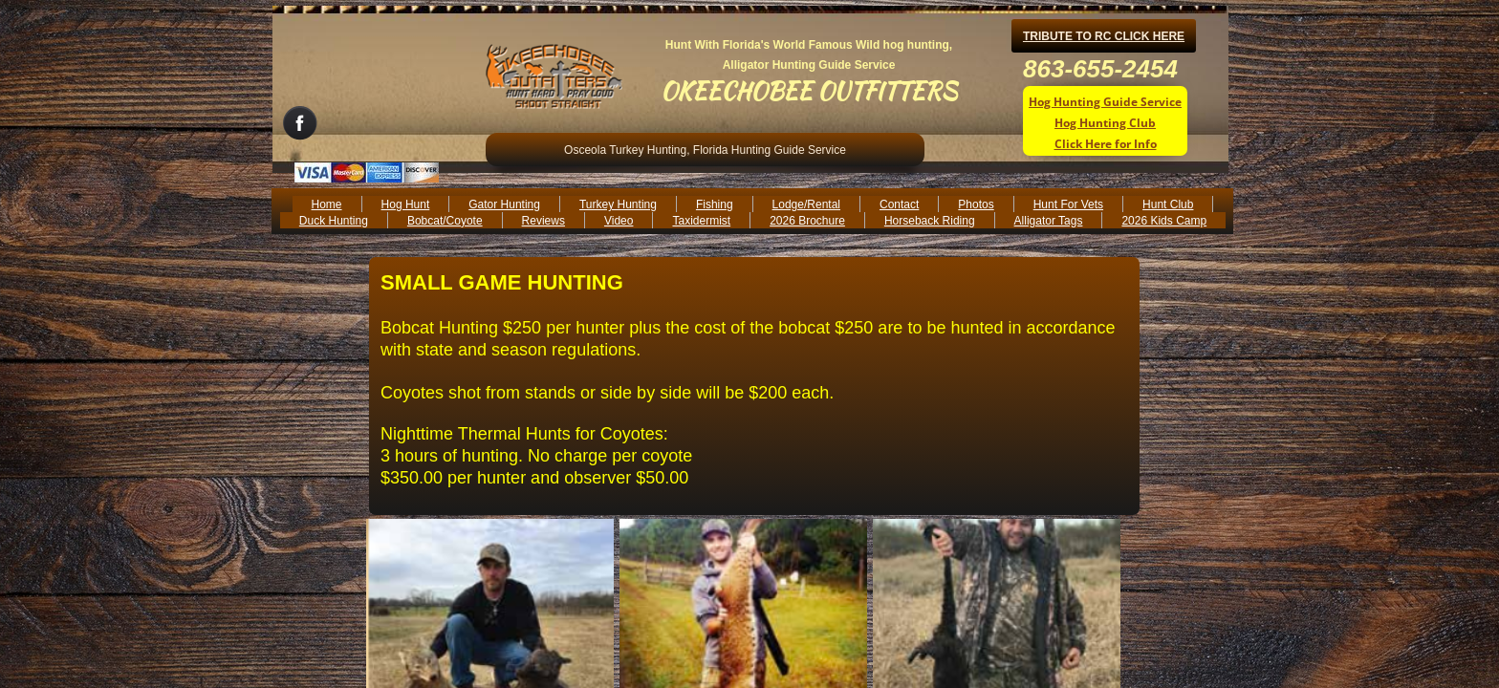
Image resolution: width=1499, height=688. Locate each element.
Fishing (714, 204)
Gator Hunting (504, 204)
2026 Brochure (807, 220)
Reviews (543, 220)
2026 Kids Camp (1163, 220)
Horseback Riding (929, 220)
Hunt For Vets (1068, 204)
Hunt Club (1167, 204)
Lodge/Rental (806, 204)
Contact (899, 204)
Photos (975, 204)
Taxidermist (701, 220)
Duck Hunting (333, 220)
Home (327, 204)
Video (618, 220)
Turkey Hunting (618, 204)
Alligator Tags (1048, 220)
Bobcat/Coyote (445, 220)
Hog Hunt (405, 204)
